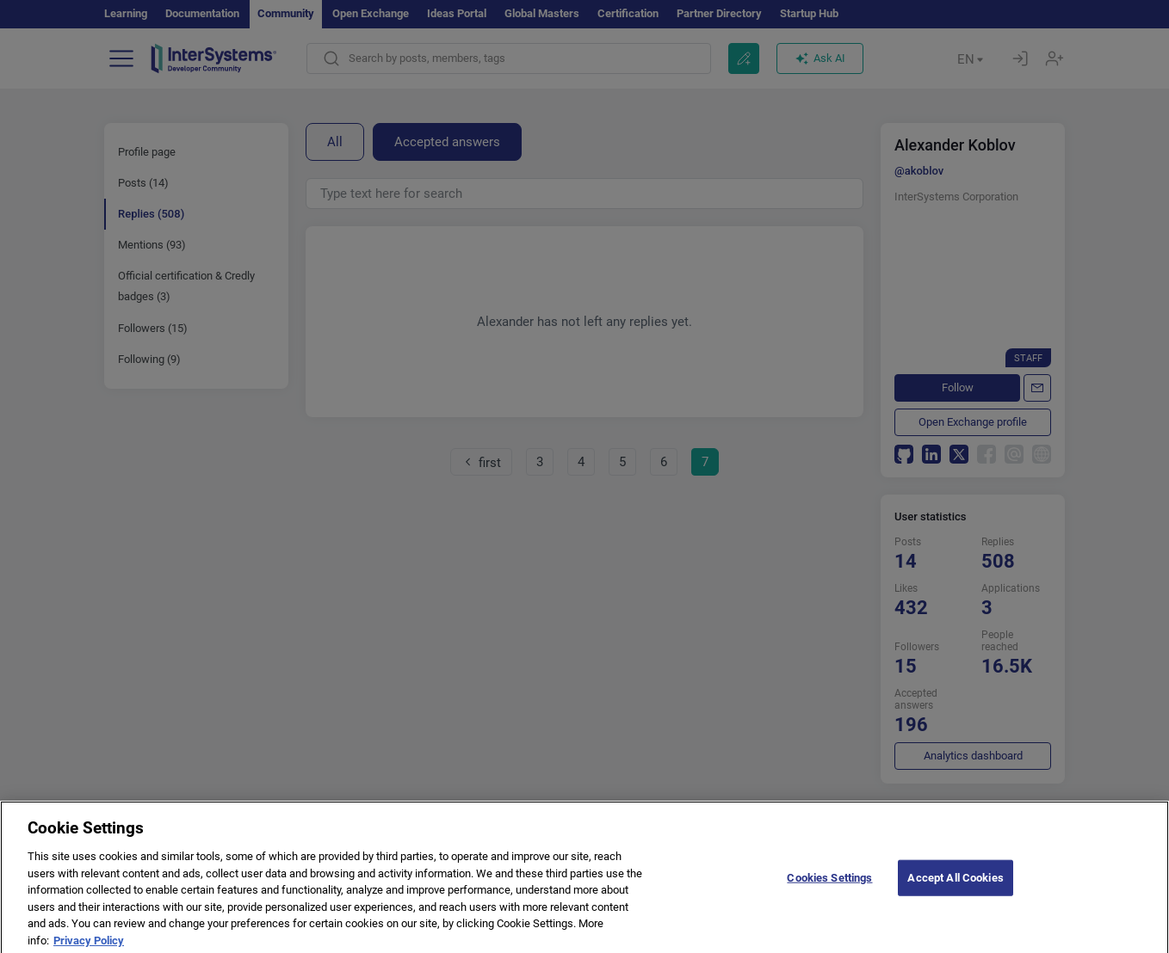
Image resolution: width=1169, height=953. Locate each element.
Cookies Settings (829, 888)
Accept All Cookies (955, 888)
